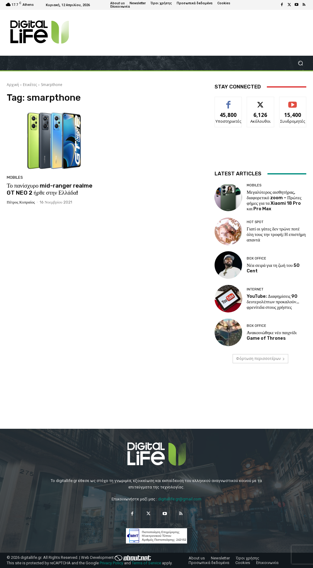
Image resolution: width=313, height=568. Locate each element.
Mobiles (15, 177)
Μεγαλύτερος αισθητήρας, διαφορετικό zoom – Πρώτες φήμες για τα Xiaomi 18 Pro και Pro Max (274, 200)
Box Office (256, 258)
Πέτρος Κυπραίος (21, 202)
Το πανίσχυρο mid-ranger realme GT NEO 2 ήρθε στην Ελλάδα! (49, 189)
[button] (300, 63)
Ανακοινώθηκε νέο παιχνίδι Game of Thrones (271, 335)
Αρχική (13, 84)
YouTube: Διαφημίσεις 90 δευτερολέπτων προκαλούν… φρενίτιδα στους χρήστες (273, 301)
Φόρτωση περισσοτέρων (260, 358)
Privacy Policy (111, 563)
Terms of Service (146, 563)
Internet (255, 289)
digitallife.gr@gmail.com (179, 499)
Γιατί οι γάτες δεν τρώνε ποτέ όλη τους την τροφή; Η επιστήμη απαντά (276, 234)
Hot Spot (255, 222)
